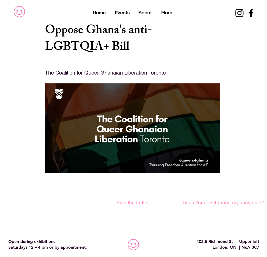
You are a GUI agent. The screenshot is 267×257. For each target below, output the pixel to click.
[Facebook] (251, 13)
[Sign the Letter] (132, 202)
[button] (167, 13)
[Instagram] (239, 13)
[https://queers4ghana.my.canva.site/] (223, 202)
